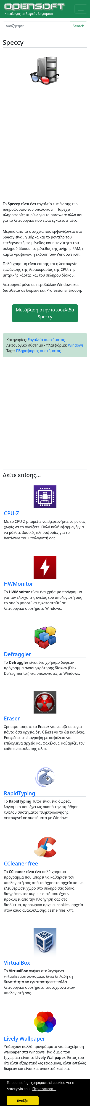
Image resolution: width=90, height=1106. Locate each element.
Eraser (12, 718)
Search (78, 25)
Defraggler (17, 654)
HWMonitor (18, 583)
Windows (75, 345)
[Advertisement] (45, 145)
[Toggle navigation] (80, 9)
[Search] (36, 26)
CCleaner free (21, 863)
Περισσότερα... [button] (44, 1089)
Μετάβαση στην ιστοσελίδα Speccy (45, 313)
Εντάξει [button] (22, 1101)
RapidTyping (19, 793)
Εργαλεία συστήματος (46, 339)
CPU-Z (11, 513)
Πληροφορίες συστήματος (38, 350)
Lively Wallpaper (24, 1038)
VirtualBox (17, 962)
